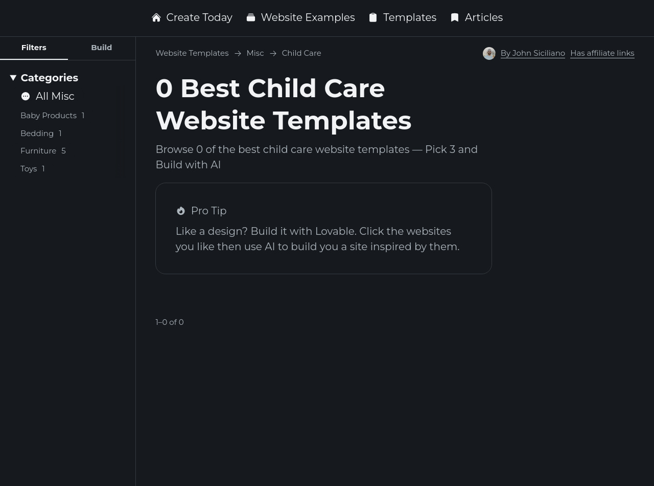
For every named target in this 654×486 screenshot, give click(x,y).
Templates (402, 17)
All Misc (47, 96)
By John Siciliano (533, 53)
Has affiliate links (602, 53)
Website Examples (300, 17)
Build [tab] (101, 47)
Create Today (191, 17)
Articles (476, 17)
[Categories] (68, 77)
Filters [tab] (33, 47)
